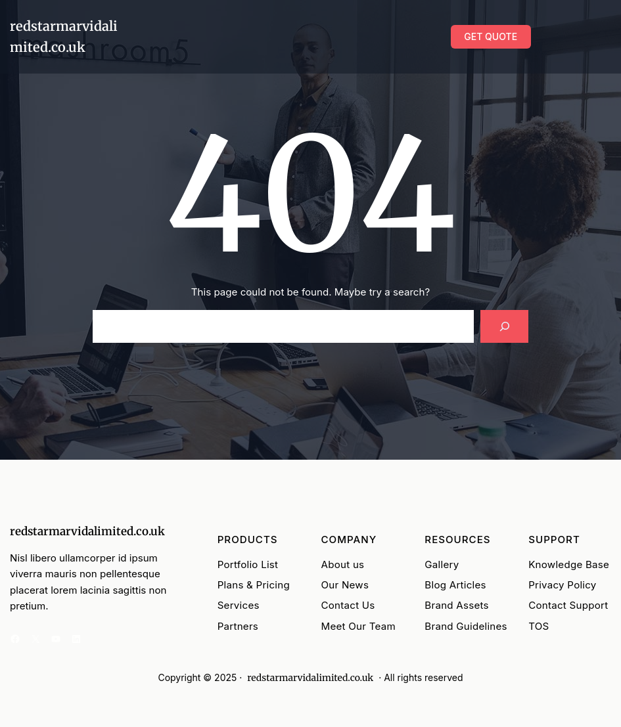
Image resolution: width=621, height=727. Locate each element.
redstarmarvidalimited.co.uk (87, 531)
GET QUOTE (490, 36)
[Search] (504, 326)
